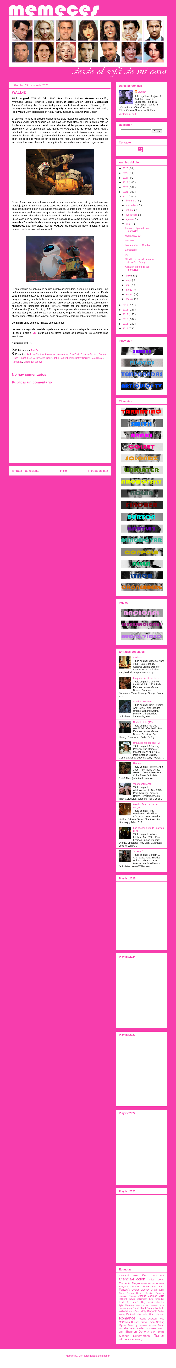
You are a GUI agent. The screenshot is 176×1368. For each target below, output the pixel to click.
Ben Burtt (74, 354)
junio (128, 275)
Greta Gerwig (126, 1293)
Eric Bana (158, 1286)
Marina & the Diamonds (147, 1305)
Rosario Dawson (147, 1318)
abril (128, 285)
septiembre (131, 214)
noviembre (131, 205)
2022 (126, 187)
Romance (17, 361)
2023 (126, 182)
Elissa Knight (19, 358)
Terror (159, 1335)
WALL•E (129, 240)
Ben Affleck (140, 1275)
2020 (126, 196)
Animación (50, 354)
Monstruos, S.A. (133, 235)
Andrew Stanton (35, 354)
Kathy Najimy (82, 358)
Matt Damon (148, 1308)
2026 (126, 168)
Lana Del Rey (138, 1302)
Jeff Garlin (46, 358)
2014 (126, 328)
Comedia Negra (129, 1283)
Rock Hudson (156, 1314)
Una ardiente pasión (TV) (146, 742)
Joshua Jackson (147, 1296)
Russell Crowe (139, 1322)
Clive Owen (156, 1279)
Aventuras (62, 354)
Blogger (105, 1355)
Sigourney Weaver (33, 361)
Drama (102, 354)
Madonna (129, 1305)
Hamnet (137, 763)
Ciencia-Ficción (89, 354)
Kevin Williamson (138, 1299)
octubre (129, 210)
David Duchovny (149, 1283)
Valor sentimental (142, 784)
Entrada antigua (98, 470)
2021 (126, 191)
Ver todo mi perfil (128, 114)
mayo (128, 280)
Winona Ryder (126, 1339)
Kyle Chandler (156, 1299)
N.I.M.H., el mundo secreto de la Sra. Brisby (139, 261)
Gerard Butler (157, 1290)
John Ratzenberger (64, 358)
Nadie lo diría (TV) (143, 722)
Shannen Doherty (137, 1331)
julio (127, 224)
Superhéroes (141, 1336)
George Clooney (140, 1289)
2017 (126, 314)
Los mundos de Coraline (138, 245)
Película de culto (137, 1314)
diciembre (131, 200)
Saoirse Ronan (148, 1325)
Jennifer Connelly (155, 1293)
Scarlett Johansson (146, 1328)
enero (128, 299)
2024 (126, 177)
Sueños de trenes (142, 701)
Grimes (139, 1293)
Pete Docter (97, 358)
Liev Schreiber (153, 1302)
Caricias (137, 657)
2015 (126, 323)
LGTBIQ (124, 1302)
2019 (126, 305)
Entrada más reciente (25, 470)
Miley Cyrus (134, 1311)
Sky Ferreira (157, 1332)
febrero (129, 294)
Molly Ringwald (149, 1311)
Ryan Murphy (128, 1325)
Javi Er (142, 91)
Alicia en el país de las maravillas (137, 229)
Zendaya (139, 1339)
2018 (126, 309)
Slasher (124, 1336)
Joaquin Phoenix (127, 1296)
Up (126, 254)
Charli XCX (157, 1275)
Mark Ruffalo (133, 1308)
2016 (126, 319)
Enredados (131, 249)
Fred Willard (33, 358)
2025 (126, 173)
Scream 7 (138, 851)
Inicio (63, 470)
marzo (129, 289)
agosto (129, 219)
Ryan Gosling (156, 1322)
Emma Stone (140, 1286)
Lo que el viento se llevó (146, 678)
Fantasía (124, 1289)
